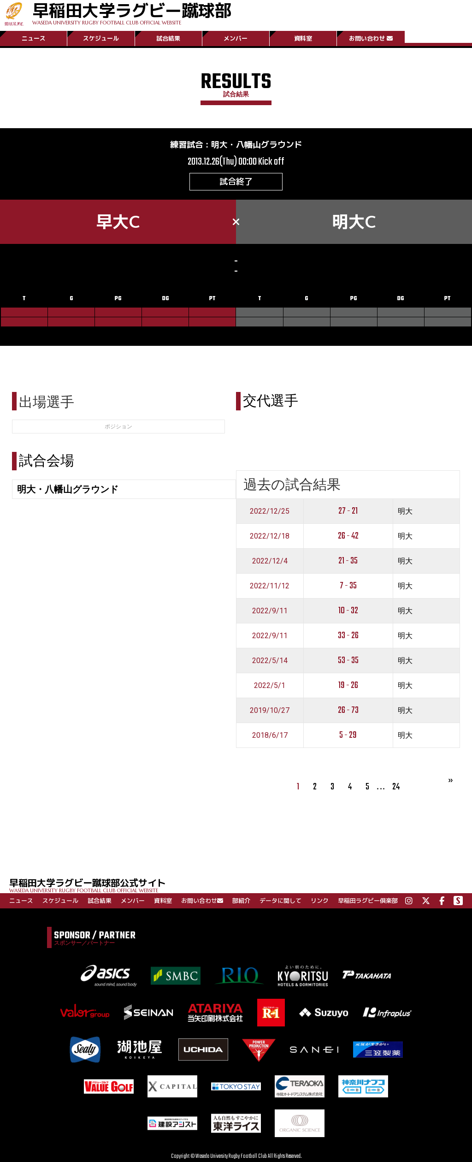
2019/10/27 (269, 710)
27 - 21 (348, 511)
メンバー (236, 38)
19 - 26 (348, 685)
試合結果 (168, 38)
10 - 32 (348, 611)
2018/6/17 (270, 735)
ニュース (34, 38)
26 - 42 (348, 536)
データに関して (280, 900)
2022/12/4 (270, 561)
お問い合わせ (371, 38)
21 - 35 (348, 561)
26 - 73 (348, 710)
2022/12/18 (269, 536)
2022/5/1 (269, 685)
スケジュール (101, 38)
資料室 (303, 38)
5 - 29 (348, 735)
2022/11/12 (269, 585)
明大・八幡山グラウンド (256, 144)
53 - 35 (348, 660)
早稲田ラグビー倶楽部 (368, 900)
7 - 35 (348, 586)
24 (396, 787)
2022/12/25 (269, 511)
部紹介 (241, 900)
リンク (320, 900)
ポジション (118, 426)
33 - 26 (348, 635)
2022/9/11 (270, 610)
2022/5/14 (270, 660)
